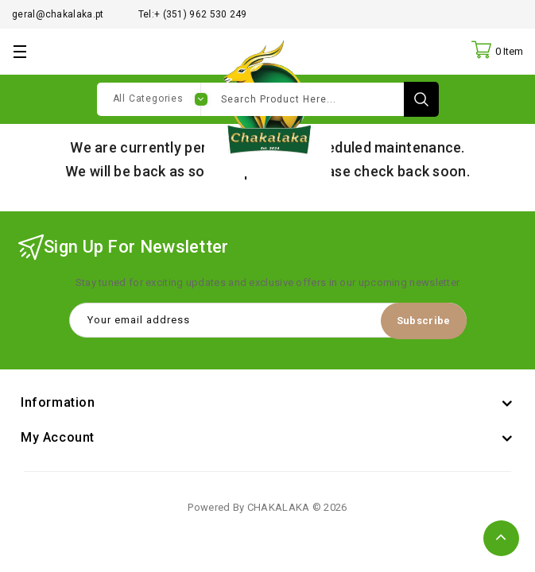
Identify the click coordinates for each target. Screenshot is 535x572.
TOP (501, 538)
